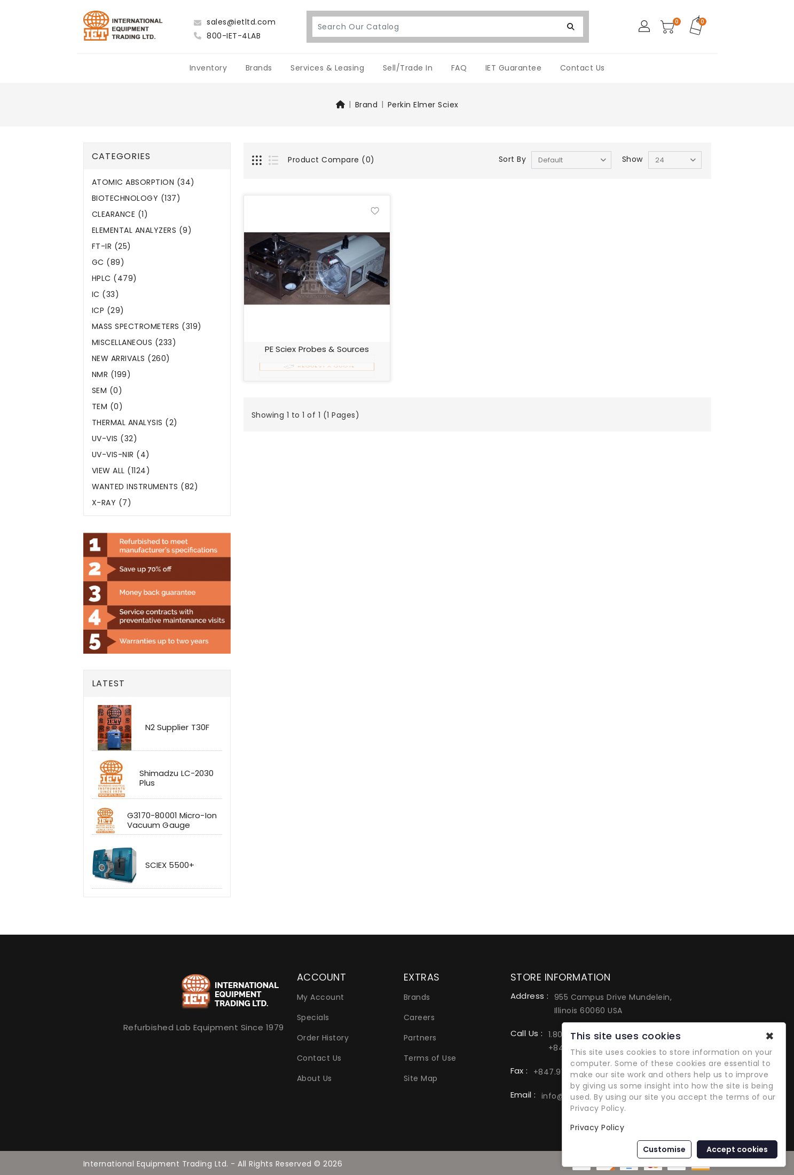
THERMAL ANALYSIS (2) (135, 423)
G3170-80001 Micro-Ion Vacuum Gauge (172, 820)
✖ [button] (769, 1036)
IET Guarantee (513, 67)
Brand (366, 104)
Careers (419, 1017)
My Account (320, 997)
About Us (314, 1078)
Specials (313, 1017)
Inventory (208, 67)
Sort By (512, 159)
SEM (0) (107, 391)
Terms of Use (430, 1058)
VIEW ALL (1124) (121, 471)
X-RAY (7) (112, 503)
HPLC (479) (114, 278)
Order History (323, 1037)
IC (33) (106, 294)
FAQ (459, 67)
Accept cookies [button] (737, 1149)
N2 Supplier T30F (177, 727)
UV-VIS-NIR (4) (121, 455)
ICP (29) (108, 311)
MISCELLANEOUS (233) (134, 343)
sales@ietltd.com (235, 22)
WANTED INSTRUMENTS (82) (145, 487)
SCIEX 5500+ (170, 865)
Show (632, 159)
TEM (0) (107, 407)
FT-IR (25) (111, 246)
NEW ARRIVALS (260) (131, 359)
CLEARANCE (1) (120, 214)
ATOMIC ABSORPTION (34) (143, 182)
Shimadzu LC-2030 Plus (176, 777)
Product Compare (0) (331, 159)
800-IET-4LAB (227, 35)
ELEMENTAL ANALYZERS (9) (142, 230)
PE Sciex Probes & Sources (317, 349)
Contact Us (582, 67)
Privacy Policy (597, 1127)
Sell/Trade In (408, 67)
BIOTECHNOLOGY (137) (136, 198)
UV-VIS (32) (115, 439)
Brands (259, 67)
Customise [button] (664, 1149)
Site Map (421, 1078)
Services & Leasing (327, 67)
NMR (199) (111, 375)
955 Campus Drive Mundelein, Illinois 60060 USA (613, 1004)
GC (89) (108, 262)
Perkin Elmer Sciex (423, 104)
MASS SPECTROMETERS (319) (147, 327)
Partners (420, 1037)
